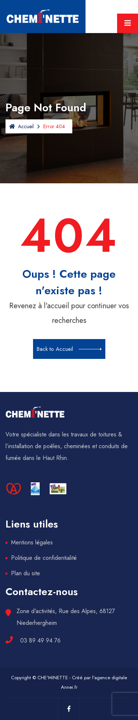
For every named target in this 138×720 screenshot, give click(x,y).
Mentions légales (32, 542)
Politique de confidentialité (44, 558)
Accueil (21, 126)
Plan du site (25, 573)
